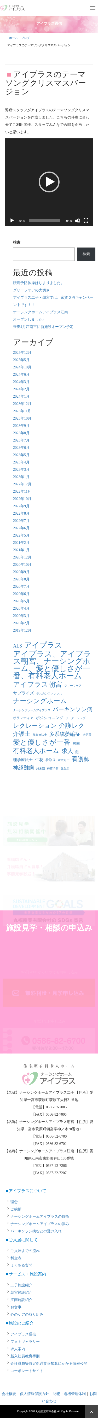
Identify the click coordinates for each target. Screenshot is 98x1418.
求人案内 (17, 1349)
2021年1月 (21, 550)
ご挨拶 (15, 1209)
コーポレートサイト (26, 1371)
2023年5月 (21, 455)
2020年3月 (21, 616)
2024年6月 (21, 374)
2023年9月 (21, 426)
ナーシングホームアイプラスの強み (39, 1224)
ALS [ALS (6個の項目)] (17, 646)
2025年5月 (21, 360)
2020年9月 (21, 572)
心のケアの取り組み (26, 1314)
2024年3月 (21, 382)
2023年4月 (21, 462)
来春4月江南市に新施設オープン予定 (43, 327)
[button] (49, 182)
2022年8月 (21, 513)
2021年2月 (21, 543)
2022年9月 (21, 506)
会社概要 (9, 1394)
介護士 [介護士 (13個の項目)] (21, 734)
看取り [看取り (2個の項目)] (50, 760)
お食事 (15, 1307)
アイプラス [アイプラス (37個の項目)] (43, 645)
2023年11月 (22, 411)
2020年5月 (21, 601)
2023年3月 (21, 470)
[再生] (12, 220)
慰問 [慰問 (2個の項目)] (76, 743)
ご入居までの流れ (25, 1251)
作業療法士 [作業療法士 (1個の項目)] (40, 734)
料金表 (15, 1258)
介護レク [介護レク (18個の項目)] (72, 725)
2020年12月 (22, 557)
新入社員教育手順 (25, 1356)
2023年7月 (21, 440)
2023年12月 (22, 404)
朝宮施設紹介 (21, 1293)
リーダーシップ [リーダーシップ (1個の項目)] (75, 718)
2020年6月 (21, 594)
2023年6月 (21, 448)
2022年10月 (22, 499)
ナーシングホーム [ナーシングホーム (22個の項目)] (40, 700)
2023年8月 (21, 433)
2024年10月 (22, 367)
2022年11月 (22, 491)
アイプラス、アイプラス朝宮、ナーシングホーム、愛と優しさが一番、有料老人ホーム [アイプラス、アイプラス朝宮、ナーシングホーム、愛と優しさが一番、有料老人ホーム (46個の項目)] (52, 664)
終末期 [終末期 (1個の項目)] (40, 768)
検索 (16, 242)
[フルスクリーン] (86, 220)
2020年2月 (21, 623)
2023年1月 (21, 477)
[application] (49, 182)
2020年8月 (21, 579)
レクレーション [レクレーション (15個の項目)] (35, 725)
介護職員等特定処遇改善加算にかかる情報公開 (48, 1364)
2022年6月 (21, 528)
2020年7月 (21, 587)
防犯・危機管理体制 (69, 1394)
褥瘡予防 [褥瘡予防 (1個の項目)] (53, 768)
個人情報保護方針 (34, 1394)
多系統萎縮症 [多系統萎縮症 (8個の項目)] (64, 734)
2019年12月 (22, 630)
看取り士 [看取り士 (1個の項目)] (64, 760)
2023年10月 (22, 418)
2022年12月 (22, 484)
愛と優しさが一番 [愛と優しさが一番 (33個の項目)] (42, 742)
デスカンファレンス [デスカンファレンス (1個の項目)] (49, 693)
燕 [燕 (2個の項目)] (77, 752)
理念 (14, 1202)
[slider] (45, 220)
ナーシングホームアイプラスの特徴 (39, 1217)
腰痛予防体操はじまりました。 (38, 283)
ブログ (25, 37)
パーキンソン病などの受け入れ (36, 1231)
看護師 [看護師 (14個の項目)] (81, 759)
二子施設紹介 (21, 1285)
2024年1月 (21, 396)
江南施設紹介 (21, 1300)
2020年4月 (21, 608)
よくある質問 (21, 1265)
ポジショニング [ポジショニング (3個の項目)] (49, 718)
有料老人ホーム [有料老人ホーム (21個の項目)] (36, 750)
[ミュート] (77, 220)
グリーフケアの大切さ (31, 290)
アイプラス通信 (23, 1334)
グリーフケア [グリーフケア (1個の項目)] (73, 685)
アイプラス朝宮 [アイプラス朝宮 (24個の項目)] (37, 684)
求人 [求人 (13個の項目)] (67, 751)
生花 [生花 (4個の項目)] (39, 759)
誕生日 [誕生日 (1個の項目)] (65, 768)
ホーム (13, 37)
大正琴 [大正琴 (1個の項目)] (87, 734)
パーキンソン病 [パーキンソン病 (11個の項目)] (73, 709)
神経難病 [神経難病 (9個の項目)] (23, 767)
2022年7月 (21, 521)
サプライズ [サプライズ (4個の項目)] (23, 693)
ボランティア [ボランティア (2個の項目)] (23, 718)
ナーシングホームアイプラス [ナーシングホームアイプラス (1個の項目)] (31, 710)
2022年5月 (21, 535)
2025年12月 (22, 353)
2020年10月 (22, 565)
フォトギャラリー (25, 1342)
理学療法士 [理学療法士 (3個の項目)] (23, 760)
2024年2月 (21, 389)
